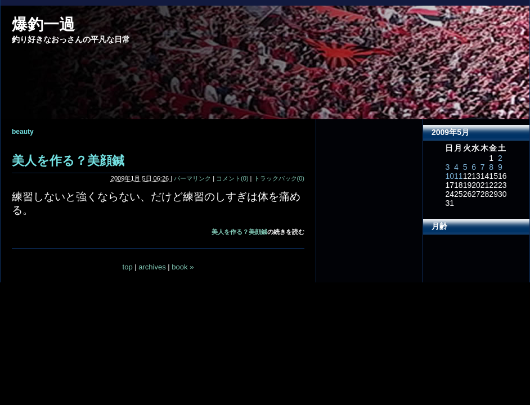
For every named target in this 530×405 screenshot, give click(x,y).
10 (449, 176)
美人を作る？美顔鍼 (68, 161)
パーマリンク (192, 178)
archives (151, 267)
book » (183, 267)
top (128, 267)
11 (458, 176)
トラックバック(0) (279, 178)
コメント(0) (232, 178)
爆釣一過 (43, 24)
